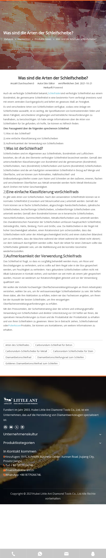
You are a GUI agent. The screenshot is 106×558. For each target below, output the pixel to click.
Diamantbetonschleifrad (18, 357)
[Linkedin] (22, 427)
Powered (58, 87)
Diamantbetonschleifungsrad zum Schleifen (60, 357)
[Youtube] (11, 427)
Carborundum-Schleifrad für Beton (53, 345)
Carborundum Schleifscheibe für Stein (73, 351)
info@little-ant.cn (23, 470)
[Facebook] (5, 427)
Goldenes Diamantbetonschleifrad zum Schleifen (31, 363)
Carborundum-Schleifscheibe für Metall (26, 351)
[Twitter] (17, 427)
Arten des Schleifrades (17, 345)
